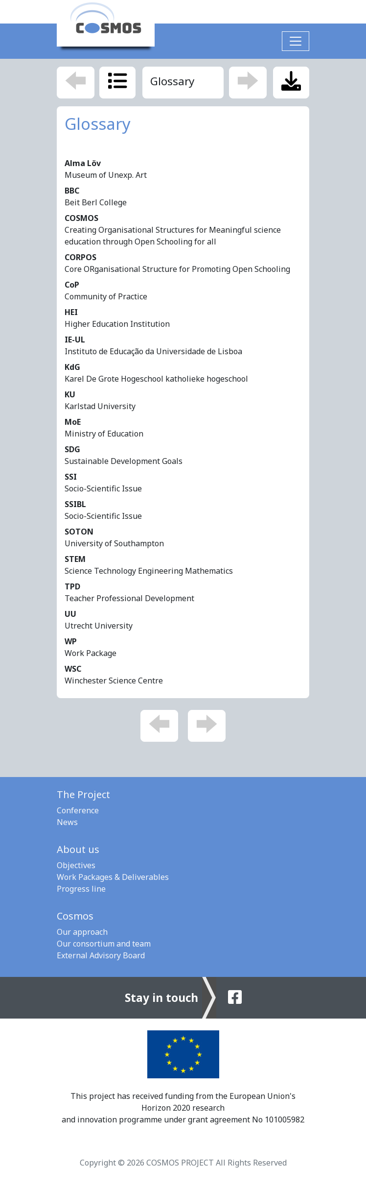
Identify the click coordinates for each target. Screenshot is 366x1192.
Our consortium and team (104, 943)
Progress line (81, 888)
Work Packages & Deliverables (113, 877)
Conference (78, 810)
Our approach (82, 931)
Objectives (76, 865)
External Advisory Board (101, 955)
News (67, 822)
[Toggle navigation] (295, 41)
